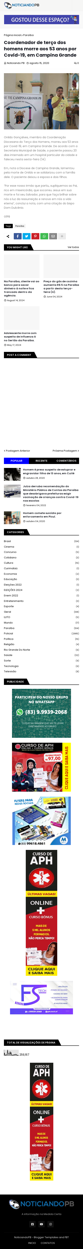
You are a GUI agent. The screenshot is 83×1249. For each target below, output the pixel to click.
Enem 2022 (41, 596)
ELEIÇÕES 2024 (41, 590)
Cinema (41, 547)
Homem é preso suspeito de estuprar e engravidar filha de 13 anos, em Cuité (49, 471)
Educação (41, 579)
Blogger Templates (46, 1237)
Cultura (41, 563)
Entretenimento (41, 601)
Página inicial (12, 35)
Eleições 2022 (41, 585)
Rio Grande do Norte (41, 650)
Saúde (41, 655)
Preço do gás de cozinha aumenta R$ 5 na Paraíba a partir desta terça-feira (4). (61, 287)
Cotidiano (41, 558)
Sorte (41, 661)
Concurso (41, 552)
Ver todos (73, 247)
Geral (41, 612)
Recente (41, 461)
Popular (16, 461)
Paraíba (28, 35)
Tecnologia (41, 666)
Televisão (41, 671)
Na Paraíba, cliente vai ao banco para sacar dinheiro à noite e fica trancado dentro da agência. (21, 289)
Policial (41, 634)
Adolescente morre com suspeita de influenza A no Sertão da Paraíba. (20, 336)
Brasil (41, 541)
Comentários (66, 461)
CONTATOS (48, 1243)
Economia (41, 574)
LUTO (41, 617)
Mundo (41, 623)
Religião (41, 644)
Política (41, 639)
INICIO (32, 1243)
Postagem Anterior (18, 451)
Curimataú (41, 568)
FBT (67, 1237)
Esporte (41, 606)
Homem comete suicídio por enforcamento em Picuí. (42, 514)
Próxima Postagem (65, 451)
